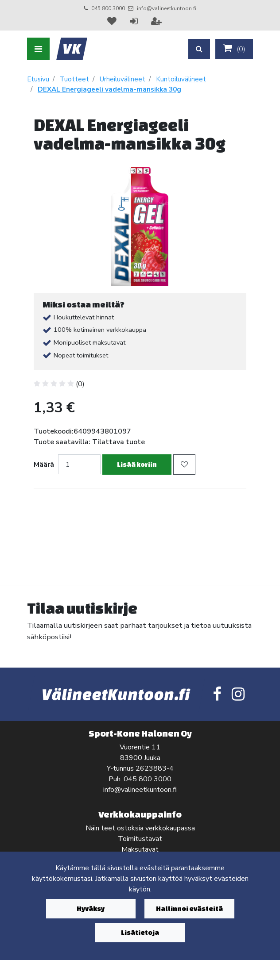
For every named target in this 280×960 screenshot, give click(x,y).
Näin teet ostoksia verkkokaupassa (140, 828)
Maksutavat (140, 849)
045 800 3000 (108, 8)
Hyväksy (91, 908)
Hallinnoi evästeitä (189, 908)
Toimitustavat (140, 839)
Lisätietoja (140, 932)
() (234, 48)
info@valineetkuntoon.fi (166, 8)
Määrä (44, 464)
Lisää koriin (137, 464)
